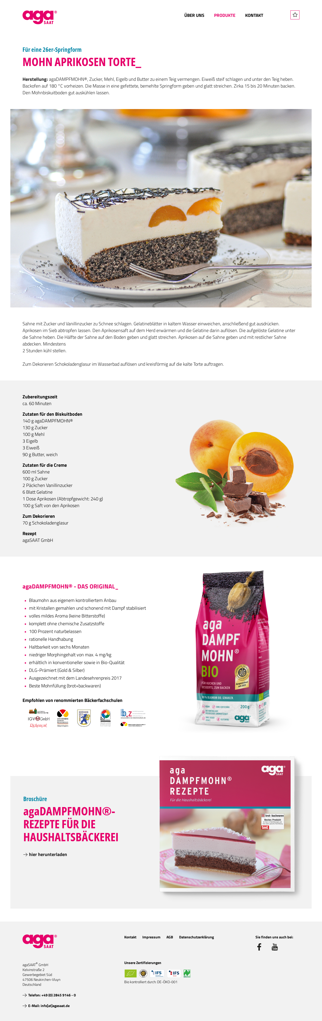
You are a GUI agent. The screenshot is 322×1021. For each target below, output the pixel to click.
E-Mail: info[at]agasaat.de (49, 1005)
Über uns (194, 15)
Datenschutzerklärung (196, 937)
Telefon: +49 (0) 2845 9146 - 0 (52, 995)
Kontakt (254, 15)
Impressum (151, 937)
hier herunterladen (48, 854)
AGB (169, 937)
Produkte (224, 15)
